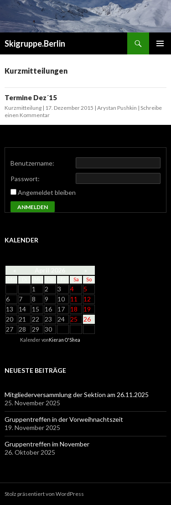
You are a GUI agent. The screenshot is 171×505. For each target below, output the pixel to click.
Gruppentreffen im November (47, 444)
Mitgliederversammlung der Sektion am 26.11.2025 (77, 394)
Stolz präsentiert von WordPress (44, 493)
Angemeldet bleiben (47, 192)
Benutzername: (32, 163)
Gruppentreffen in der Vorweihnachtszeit (64, 419)
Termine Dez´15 (31, 97)
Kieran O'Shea (64, 340)
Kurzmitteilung (23, 107)
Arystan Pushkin (117, 107)
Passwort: (25, 179)
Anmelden (32, 207)
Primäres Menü (160, 43)
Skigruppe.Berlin (35, 43)
